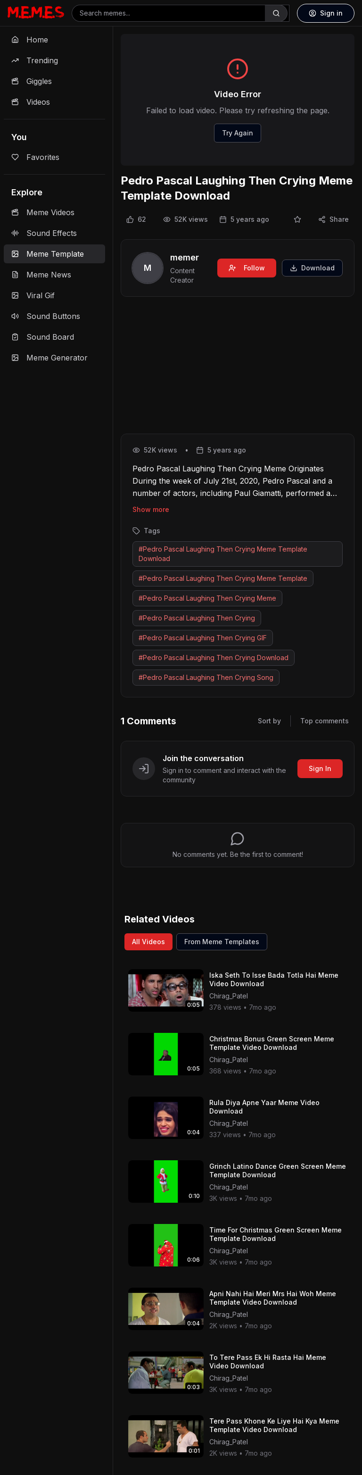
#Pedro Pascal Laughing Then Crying (197, 618)
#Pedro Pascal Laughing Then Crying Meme (207, 598)
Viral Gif (33, 295)
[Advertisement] (237, 367)
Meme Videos (42, 212)
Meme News (41, 274)
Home (29, 39)
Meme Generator (49, 357)
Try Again (237, 133)
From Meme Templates (221, 942)
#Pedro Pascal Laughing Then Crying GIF (203, 638)
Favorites (35, 157)
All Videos (148, 942)
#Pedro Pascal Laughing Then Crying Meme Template (223, 578)
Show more (150, 509)
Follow (247, 268)
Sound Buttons (45, 316)
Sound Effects (44, 233)
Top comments (324, 721)
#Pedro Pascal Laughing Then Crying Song (206, 677)
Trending (34, 60)
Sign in (326, 13)
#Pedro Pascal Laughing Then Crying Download (213, 658)
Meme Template (47, 254)
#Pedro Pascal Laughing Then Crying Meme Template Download (223, 553)
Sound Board (42, 337)
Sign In (320, 768)
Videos (30, 102)
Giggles (31, 81)
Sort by (269, 721)
